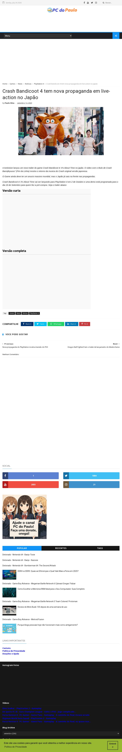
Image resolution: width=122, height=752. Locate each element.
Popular (22, 548)
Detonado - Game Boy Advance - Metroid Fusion (23, 620)
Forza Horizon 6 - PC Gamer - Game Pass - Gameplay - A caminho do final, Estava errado (45, 715)
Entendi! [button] (112, 745)
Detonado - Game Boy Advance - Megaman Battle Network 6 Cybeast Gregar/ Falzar (39, 584)
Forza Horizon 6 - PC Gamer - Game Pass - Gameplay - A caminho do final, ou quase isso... (46, 722)
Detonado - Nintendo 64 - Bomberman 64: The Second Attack (29, 566)
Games (12, 84)
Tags (100, 548)
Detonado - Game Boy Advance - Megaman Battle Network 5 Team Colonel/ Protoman (39, 602)
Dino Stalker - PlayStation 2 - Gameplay (21, 708)
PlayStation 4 (39, 84)
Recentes (61, 548)
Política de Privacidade (13, 651)
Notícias (28, 84)
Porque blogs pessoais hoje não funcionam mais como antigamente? (48, 625)
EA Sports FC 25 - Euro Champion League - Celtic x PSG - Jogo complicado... (39, 712)
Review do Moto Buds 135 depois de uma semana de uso (42, 607)
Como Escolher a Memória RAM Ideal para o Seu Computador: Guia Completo (51, 589)
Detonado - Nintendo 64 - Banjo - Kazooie (20, 560)
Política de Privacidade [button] (15, 747)
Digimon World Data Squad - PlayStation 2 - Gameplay (29, 718)
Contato (6, 648)
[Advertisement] (61, 24)
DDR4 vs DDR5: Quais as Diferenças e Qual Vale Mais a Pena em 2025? (48, 571)
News (20, 84)
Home (4, 84)
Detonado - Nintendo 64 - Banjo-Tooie (18, 555)
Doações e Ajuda (10, 654)
